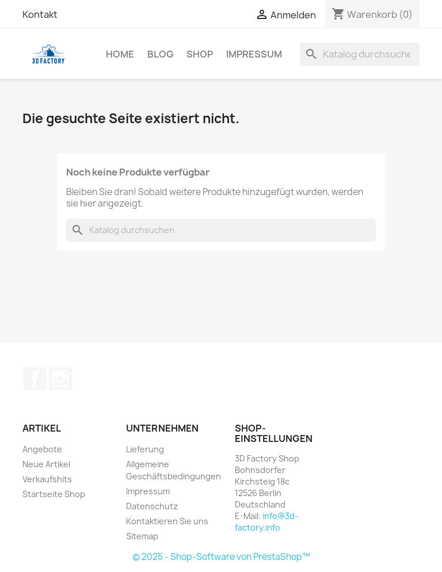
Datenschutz (152, 506)
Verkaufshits (47, 479)
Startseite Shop (53, 494)
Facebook (35, 378)
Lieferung (145, 449)
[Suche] (360, 54)
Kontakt (40, 14)
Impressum (254, 54)
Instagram (60, 378)
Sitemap (142, 536)
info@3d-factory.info (266, 521)
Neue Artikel (46, 464)
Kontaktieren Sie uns (167, 521)
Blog (160, 54)
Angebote (42, 449)
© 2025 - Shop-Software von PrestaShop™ (221, 557)
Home (120, 54)
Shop (199, 54)
